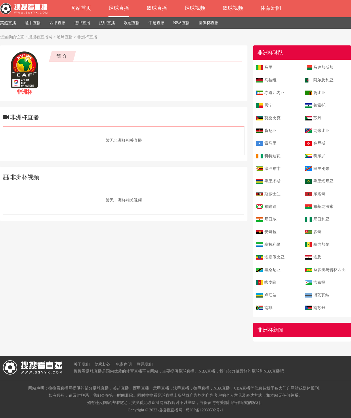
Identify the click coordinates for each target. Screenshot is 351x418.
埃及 (317, 257)
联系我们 (145, 364)
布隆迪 (270, 206)
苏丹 (317, 118)
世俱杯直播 (209, 23)
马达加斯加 (323, 67)
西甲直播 (57, 23)
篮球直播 (156, 8)
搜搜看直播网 (40, 37)
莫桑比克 (272, 118)
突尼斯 (319, 143)
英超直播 (8, 23)
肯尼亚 (270, 131)
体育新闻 (270, 8)
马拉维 (270, 80)
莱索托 (319, 105)
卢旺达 (270, 295)
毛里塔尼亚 (323, 181)
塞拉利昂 (272, 244)
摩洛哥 (319, 194)
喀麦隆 (270, 282)
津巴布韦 (272, 168)
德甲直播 (82, 23)
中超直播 (156, 23)
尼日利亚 (321, 219)
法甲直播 (107, 23)
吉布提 (319, 282)
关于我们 (82, 364)
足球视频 (194, 8)
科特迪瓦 (272, 156)
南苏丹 (319, 308)
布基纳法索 (323, 206)
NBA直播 (181, 23)
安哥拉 (270, 232)
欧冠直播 (132, 23)
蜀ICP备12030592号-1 (204, 410)
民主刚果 (321, 168)
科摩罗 (319, 156)
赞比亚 (319, 93)
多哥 (317, 232)
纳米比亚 (321, 131)
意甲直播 (33, 23)
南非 (268, 308)
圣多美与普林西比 (329, 270)
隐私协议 (103, 364)
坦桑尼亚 (272, 270)
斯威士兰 (272, 194)
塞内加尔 (321, 244)
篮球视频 (232, 8)
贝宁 (268, 105)
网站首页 (80, 8)
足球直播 (118, 8)
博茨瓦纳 (321, 295)
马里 (268, 67)
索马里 (270, 143)
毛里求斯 (272, 181)
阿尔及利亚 (323, 80)
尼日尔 (270, 219)
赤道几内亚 (274, 93)
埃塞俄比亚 (274, 257)
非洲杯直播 (87, 37)
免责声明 (124, 364)
